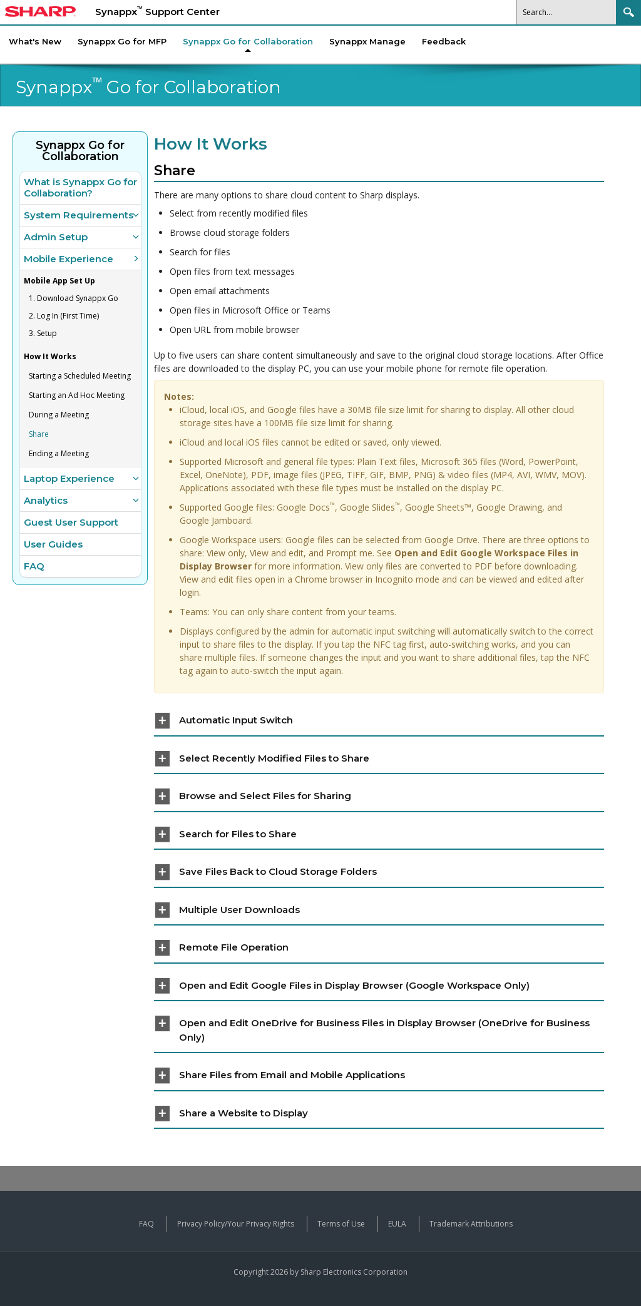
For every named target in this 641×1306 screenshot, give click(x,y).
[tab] (378, 721)
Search (628, 12)
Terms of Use (341, 1223)
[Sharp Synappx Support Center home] (40, 13)
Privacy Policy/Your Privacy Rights (235, 1223)
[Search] (566, 12)
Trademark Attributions (471, 1223)
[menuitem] (248, 41)
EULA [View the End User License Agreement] (397, 1223)
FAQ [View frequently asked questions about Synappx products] (146, 1223)
